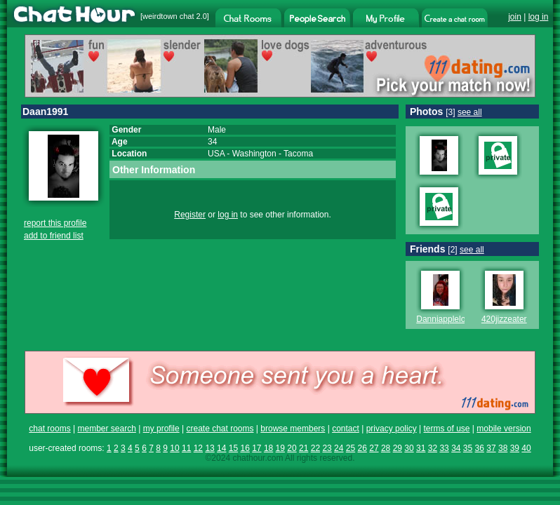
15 (233, 448)
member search (106, 428)
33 (443, 448)
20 (291, 448)
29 (397, 448)
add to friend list (54, 236)
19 (280, 448)
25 (350, 448)
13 (209, 448)
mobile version (503, 428)
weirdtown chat (168, 16)
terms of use (446, 428)
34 (455, 448)
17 (256, 448)
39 (514, 448)
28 (385, 448)
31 (420, 448)
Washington (254, 154)
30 (408, 448)
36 (479, 448)
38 (502, 448)
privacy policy (391, 428)
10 (174, 448)
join (514, 17)
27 (373, 448)
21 (303, 448)
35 (467, 448)
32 (432, 448)
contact (345, 428)
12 (198, 448)
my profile (161, 428)
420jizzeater (504, 319)
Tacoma (298, 154)
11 (186, 448)
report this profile (55, 223)
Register (190, 215)
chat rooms (49, 428)
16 (244, 448)
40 (526, 448)
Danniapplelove (445, 319)
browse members (292, 428)
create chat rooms (219, 428)
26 (362, 448)
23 (326, 448)
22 (315, 448)
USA (216, 154)
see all (470, 112)
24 (338, 448)
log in (538, 17)
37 (490, 448)
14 (221, 448)
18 (268, 448)
